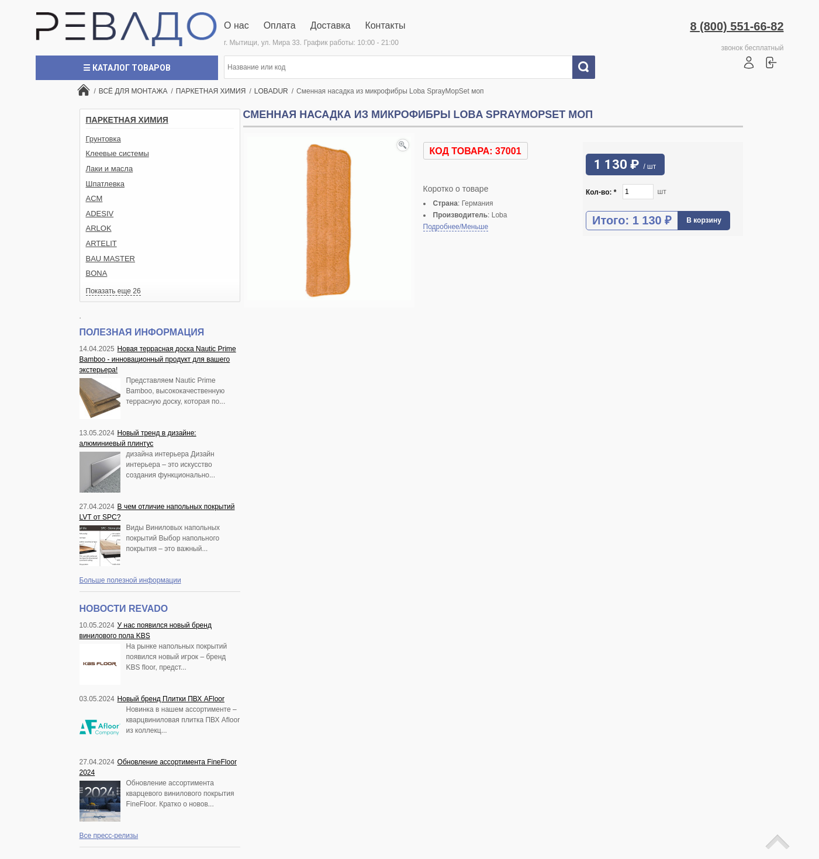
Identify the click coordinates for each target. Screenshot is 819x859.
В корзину (703, 220)
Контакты (385, 25)
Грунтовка (103, 138)
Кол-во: (601, 192)
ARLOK (99, 228)
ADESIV (100, 213)
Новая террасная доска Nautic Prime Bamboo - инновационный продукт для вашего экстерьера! (158, 359)
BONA (97, 273)
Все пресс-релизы (109, 836)
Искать (588, 67)
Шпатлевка (105, 183)
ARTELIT (101, 243)
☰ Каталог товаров (127, 67)
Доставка (330, 25)
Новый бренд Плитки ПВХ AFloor (171, 699)
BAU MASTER (111, 258)
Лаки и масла (109, 168)
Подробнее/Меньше (456, 227)
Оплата (280, 25)
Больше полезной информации (130, 580)
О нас (236, 25)
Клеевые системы (117, 153)
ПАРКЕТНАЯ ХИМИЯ (127, 119)
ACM (94, 198)
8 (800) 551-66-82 (736, 26)
